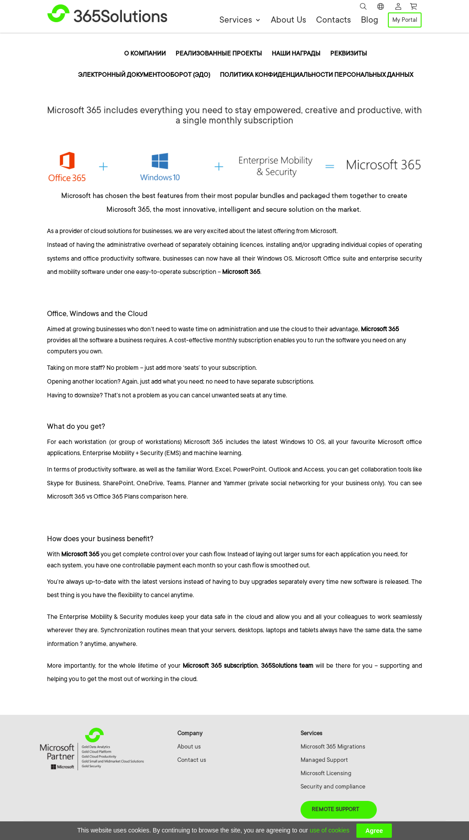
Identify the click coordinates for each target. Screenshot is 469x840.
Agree (374, 830)
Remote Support (335, 809)
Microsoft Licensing (326, 773)
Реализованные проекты (219, 53)
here (180, 496)
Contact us (191, 760)
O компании (145, 53)
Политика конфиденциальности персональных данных (316, 74)
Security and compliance (333, 786)
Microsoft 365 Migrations (333, 746)
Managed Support (324, 760)
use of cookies (330, 830)
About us (189, 746)
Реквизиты (348, 53)
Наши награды (296, 53)
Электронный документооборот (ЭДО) (144, 74)
